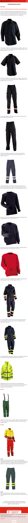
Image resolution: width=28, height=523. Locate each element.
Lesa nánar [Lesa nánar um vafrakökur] (2, 518)
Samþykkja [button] (14, 521)
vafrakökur (10, 515)
